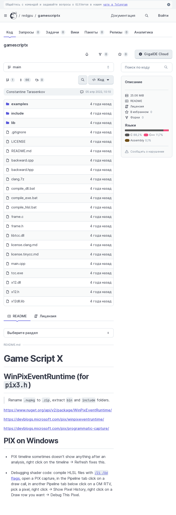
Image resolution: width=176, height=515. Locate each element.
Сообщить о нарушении (144, 151)
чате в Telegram (115, 4)
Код (101, 79)
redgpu (27, 15)
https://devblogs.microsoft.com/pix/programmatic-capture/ (56, 428)
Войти (163, 15)
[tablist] (83, 33)
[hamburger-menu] (5, 15)
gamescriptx (49, 15)
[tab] (10, 32)
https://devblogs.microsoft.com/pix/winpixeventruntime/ (54, 419)
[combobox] (59, 67)
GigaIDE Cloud (153, 54)
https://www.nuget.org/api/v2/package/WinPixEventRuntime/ (58, 410)
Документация (123, 15)
